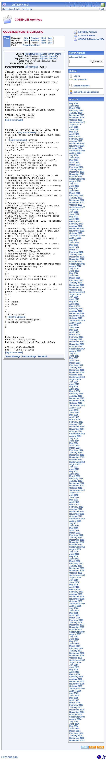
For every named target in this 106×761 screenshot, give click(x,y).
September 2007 (77, 632)
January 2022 (75, 226)
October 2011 (75, 516)
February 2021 (76, 252)
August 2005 (75, 691)
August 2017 (75, 351)
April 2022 (74, 219)
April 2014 (74, 445)
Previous (35, 38)
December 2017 (76, 342)
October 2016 (75, 375)
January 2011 (75, 537)
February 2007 (76, 648)
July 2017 (73, 353)
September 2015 (77, 405)
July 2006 (73, 665)
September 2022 (77, 207)
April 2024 (74, 162)
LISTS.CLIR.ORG (9, 757)
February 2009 (76, 592)
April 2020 (74, 276)
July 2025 (73, 127)
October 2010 (75, 544)
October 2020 (75, 261)
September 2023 (77, 179)
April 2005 (74, 700)
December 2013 (76, 455)
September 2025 (77, 122)
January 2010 (75, 566)
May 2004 (73, 726)
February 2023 (76, 195)
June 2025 (74, 129)
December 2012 (76, 483)
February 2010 (76, 563)
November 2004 (76, 712)
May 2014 (73, 443)
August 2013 (75, 464)
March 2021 (74, 250)
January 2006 (75, 679)
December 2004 (76, 710)
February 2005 (76, 705)
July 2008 (73, 608)
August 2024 (75, 153)
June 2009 (74, 582)
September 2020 (77, 264)
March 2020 (74, 278)
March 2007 (74, 646)
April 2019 (74, 304)
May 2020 (73, 273)
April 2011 (74, 530)
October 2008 (75, 601)
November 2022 (76, 202)
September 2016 (77, 377)
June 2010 (74, 554)
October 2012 (75, 488)
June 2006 (74, 667)
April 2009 (74, 587)
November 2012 (76, 485)
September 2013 (77, 462)
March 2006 (74, 674)
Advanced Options (77, 57)
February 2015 (76, 422)
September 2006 (77, 660)
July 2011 (73, 523)
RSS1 (92, 747)
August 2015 (75, 408)
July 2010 (73, 552)
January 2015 (75, 424)
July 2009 (73, 580)
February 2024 (76, 167)
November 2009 (76, 570)
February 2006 (76, 677)
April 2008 (74, 615)
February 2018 (76, 337)
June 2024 (74, 158)
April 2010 (74, 559)
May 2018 (73, 330)
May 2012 (73, 500)
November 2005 (76, 684)
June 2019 (74, 299)
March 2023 (74, 193)
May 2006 (73, 669)
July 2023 (73, 183)
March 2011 (74, 533)
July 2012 (73, 495)
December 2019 (76, 285)
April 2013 (74, 474)
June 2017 (74, 356)
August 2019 (75, 294)
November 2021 (76, 231)
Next (43, 38)
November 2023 (76, 174)
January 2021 (75, 254)
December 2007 (76, 625)
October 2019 (75, 290)
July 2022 (73, 212)
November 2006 (76, 655)
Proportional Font (31, 45)
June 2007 (74, 639)
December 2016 (76, 370)
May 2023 (73, 188)
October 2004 (75, 714)
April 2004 (74, 728)
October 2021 (75, 233)
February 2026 (76, 110)
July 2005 (73, 693)
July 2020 (73, 268)
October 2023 (75, 176)
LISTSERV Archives (87, 32)
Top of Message (12, 412)
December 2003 (76, 738)
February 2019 (76, 309)
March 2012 (74, 504)
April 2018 (74, 332)
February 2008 (76, 620)
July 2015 (73, 410)
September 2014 (77, 434)
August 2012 (75, 493)
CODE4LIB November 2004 (91, 39)
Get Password (80, 79)
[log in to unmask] (48, 56)
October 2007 (75, 629)
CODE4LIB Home (86, 36)
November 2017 (76, 344)
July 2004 (73, 721)
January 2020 (75, 283)
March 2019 (74, 306)
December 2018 (76, 313)
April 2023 (74, 191)
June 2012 (74, 497)
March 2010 (74, 561)
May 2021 (73, 245)
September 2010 (77, 547)
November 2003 (76, 740)
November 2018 (76, 316)
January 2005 (75, 707)
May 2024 (73, 160)
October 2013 (75, 460)
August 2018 (75, 323)
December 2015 (76, 398)
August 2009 (75, 577)
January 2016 (75, 396)
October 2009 (75, 573)
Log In (77, 76)
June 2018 (74, 327)
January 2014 (75, 452)
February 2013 (76, 478)
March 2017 (74, 363)
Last (50, 38)
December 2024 (76, 143)
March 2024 (74, 165)
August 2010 (75, 549)
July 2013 (73, 467)
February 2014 (76, 450)
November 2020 (76, 259)
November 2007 (76, 627)
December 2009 (76, 568)
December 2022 (76, 200)
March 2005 (74, 703)
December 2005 (76, 681)
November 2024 (76, 146)
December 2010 (76, 540)
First (26, 38)
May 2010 (73, 556)
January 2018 (75, 339)
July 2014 (73, 438)
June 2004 (74, 724)
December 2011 (76, 511)
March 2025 (74, 136)
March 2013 (74, 476)
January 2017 (75, 368)
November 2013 (76, 457)
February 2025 (76, 139)
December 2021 (76, 228)
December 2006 (76, 653)
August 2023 (75, 181)
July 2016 (73, 382)
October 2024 (75, 148)
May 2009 (73, 585)
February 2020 (76, 280)
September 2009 (77, 575)
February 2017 (76, 365)
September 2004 (77, 717)
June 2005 (74, 695)
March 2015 (74, 419)
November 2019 (76, 287)
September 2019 (77, 292)
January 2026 (75, 113)
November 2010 (76, 542)
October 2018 (75, 318)
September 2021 (77, 235)
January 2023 (75, 198)
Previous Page (29, 412)
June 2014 (74, 441)
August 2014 (75, 436)
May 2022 (73, 217)
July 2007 (73, 636)
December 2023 (76, 172)
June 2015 (74, 412)
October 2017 (75, 346)
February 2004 (76, 733)
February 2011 (76, 535)
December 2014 (76, 426)
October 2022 (75, 205)
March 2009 (74, 589)
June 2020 (74, 271)
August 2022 (75, 209)
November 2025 (76, 117)
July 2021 (73, 240)
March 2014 (74, 448)
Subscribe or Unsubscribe (86, 92)
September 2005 (77, 688)
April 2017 (74, 360)
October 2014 (75, 431)
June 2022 (74, 214)
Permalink (42, 412)
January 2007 (75, 651)
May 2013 (73, 471)
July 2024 (73, 155)
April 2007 (74, 644)
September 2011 (77, 519)
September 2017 (77, 349)
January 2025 (75, 141)
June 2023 (74, 186)
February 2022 (76, 224)
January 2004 (75, 736)
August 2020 (75, 266)
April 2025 (74, 134)
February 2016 (76, 393)
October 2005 (75, 686)
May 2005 (73, 698)
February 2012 (76, 507)
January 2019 (75, 311)
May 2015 (73, 415)
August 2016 (75, 379)
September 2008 (77, 603)
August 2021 (75, 238)
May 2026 (73, 103)
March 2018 (74, 334)
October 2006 (75, 658)
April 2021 (74, 247)
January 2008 (75, 622)
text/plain (33, 67)
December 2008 (76, 596)
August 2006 (75, 662)
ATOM (85, 747)
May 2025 (73, 132)
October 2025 (75, 120)
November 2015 (76, 401)
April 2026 (74, 106)
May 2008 (73, 613)
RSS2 (100, 747)
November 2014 (76, 429)
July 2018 (73, 325)
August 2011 (75, 521)
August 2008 (75, 606)
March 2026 (74, 108)
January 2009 (75, 594)
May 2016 (73, 386)
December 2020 (76, 257)
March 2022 (74, 221)
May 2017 (73, 358)
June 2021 (74, 242)
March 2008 (74, 618)
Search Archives (77, 53)
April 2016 (74, 389)
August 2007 (75, 634)
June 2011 (74, 526)
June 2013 (74, 469)
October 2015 (75, 403)
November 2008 (76, 599)
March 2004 (74, 731)
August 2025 (75, 125)
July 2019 (73, 297)
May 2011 (73, 528)
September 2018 (77, 320)
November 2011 (76, 514)
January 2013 (75, 481)
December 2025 (76, 115)
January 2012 (75, 509)
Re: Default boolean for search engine (43, 54)
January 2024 (75, 169)
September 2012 (77, 490)
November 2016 (76, 372)
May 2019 (73, 301)
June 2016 (74, 384)
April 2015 (74, 417)
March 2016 (74, 391)
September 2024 (77, 150)
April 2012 (74, 502)
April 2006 (74, 672)
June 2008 (74, 611)
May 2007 (73, 641)
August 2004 (75, 719)
